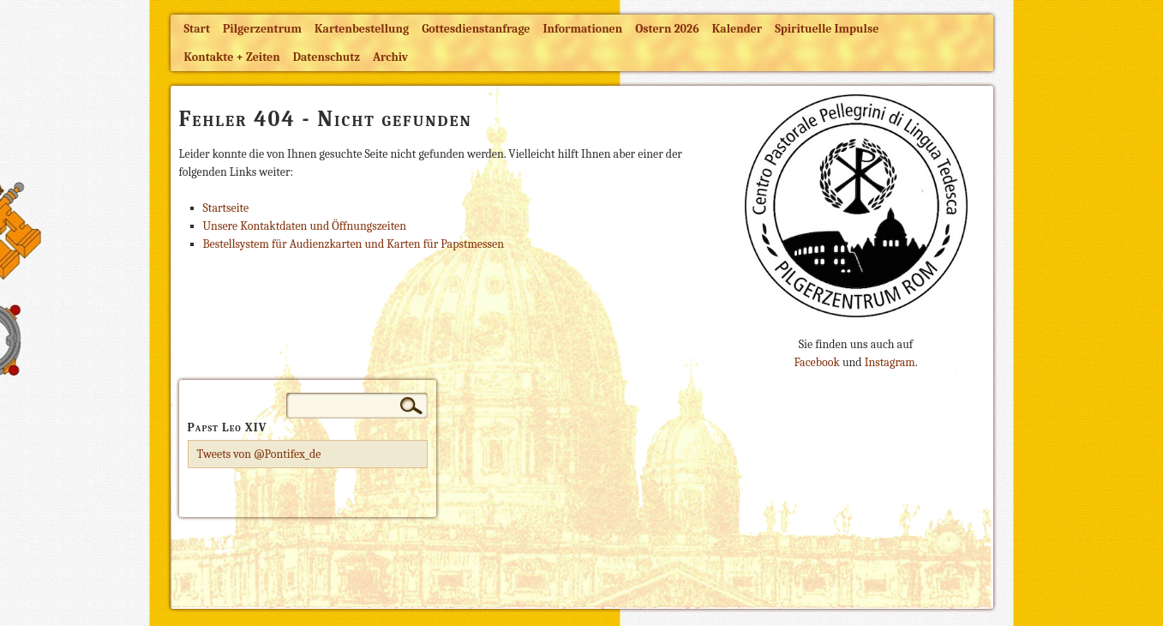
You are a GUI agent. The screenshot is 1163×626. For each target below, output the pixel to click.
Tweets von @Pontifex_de (259, 454)
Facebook (816, 362)
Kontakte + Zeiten (232, 57)
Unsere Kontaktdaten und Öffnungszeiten (305, 226)
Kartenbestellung (362, 28)
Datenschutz (326, 57)
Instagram (890, 362)
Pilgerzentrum (262, 28)
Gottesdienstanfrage (476, 28)
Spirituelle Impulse (826, 28)
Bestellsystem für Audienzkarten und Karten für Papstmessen (353, 244)
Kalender (737, 28)
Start (197, 28)
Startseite (226, 208)
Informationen (583, 28)
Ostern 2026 (666, 28)
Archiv (390, 57)
